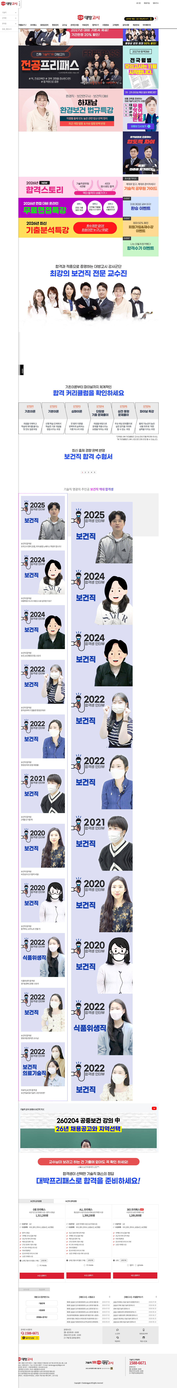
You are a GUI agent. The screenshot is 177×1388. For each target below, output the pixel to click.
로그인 (138, 3)
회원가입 (147, 3)
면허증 (4, 23)
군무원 (4, 18)
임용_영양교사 (6, 29)
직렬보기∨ (22, 25)
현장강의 (55, 25)
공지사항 (126, 25)
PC (132, 1265)
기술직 (4, 12)
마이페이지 (147, 25)
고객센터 (115, 25)
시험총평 (42, 1310)
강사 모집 (55, 1375)
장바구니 (156, 3)
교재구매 (43, 1261)
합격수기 (95, 25)
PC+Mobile (43, 1265)
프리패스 (33, 25)
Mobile (140, 1265)
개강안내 (136, 25)
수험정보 (105, 25)
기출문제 (42, 1303)
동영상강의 (44, 25)
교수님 (64, 25)
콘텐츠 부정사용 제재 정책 (43, 1375)
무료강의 (85, 25)
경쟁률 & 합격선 (41, 1317)
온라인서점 (75, 25)
